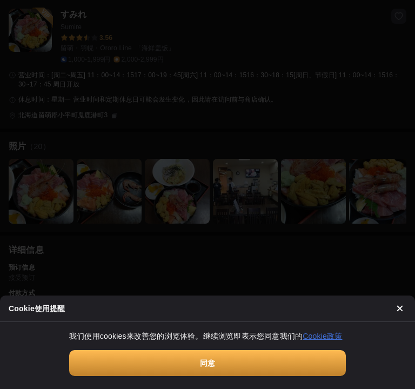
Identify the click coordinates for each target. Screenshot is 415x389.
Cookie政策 (322, 336)
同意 (207, 363)
